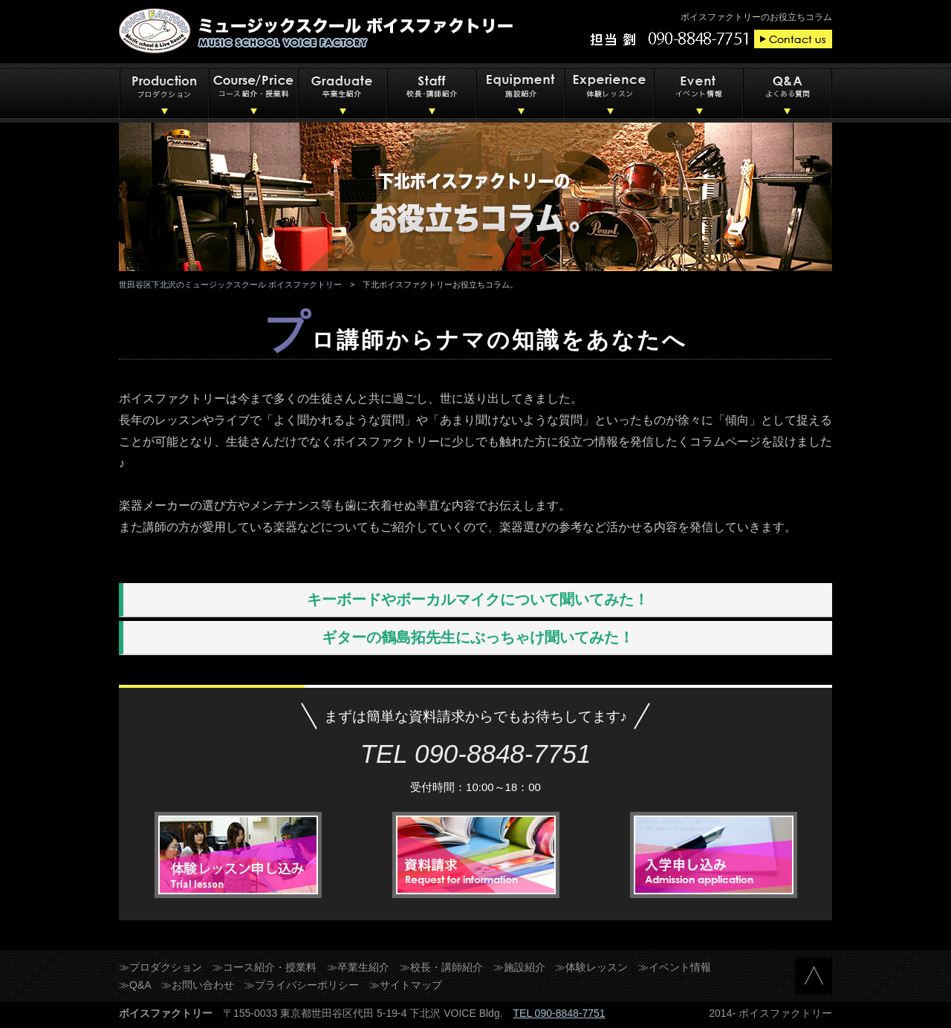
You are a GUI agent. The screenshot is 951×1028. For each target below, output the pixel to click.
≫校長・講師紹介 (441, 967)
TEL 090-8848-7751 (559, 1013)
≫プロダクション (160, 967)
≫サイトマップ (405, 985)
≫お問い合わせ (197, 985)
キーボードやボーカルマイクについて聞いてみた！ (478, 599)
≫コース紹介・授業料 (264, 967)
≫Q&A (135, 985)
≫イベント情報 (674, 967)
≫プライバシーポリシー (301, 985)
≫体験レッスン (591, 967)
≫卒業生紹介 (358, 967)
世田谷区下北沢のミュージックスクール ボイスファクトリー (230, 284)
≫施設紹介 (519, 967)
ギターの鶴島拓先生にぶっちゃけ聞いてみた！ (478, 637)
